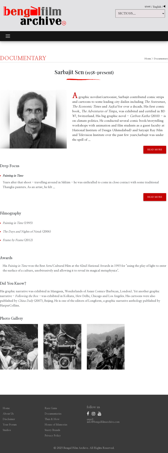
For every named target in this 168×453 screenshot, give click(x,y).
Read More (154, 150)
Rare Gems (51, 408)
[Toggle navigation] (8, 36)
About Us (8, 414)
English (157, 7)
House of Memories (56, 424)
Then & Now (52, 419)
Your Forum (10, 424)
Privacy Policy (53, 435)
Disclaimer (9, 419)
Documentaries (53, 414)
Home (147, 59)
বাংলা (147, 7)
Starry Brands (52, 430)
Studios (7, 430)
